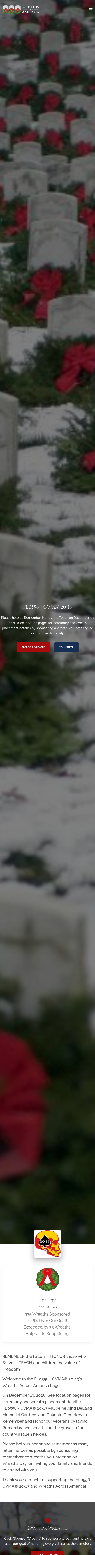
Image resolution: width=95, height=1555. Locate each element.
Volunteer (66, 647)
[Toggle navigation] (91, 10)
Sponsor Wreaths (33, 647)
